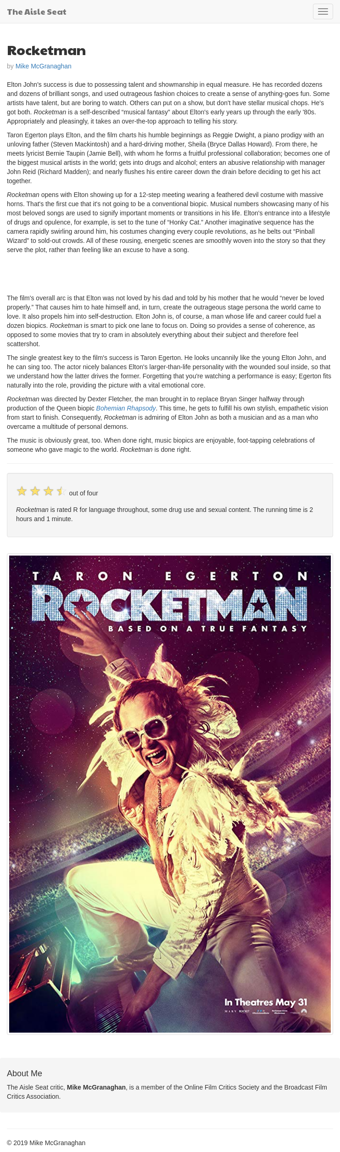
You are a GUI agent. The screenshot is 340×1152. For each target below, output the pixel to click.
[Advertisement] (114, 273)
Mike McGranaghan (44, 66)
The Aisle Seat (37, 11)
